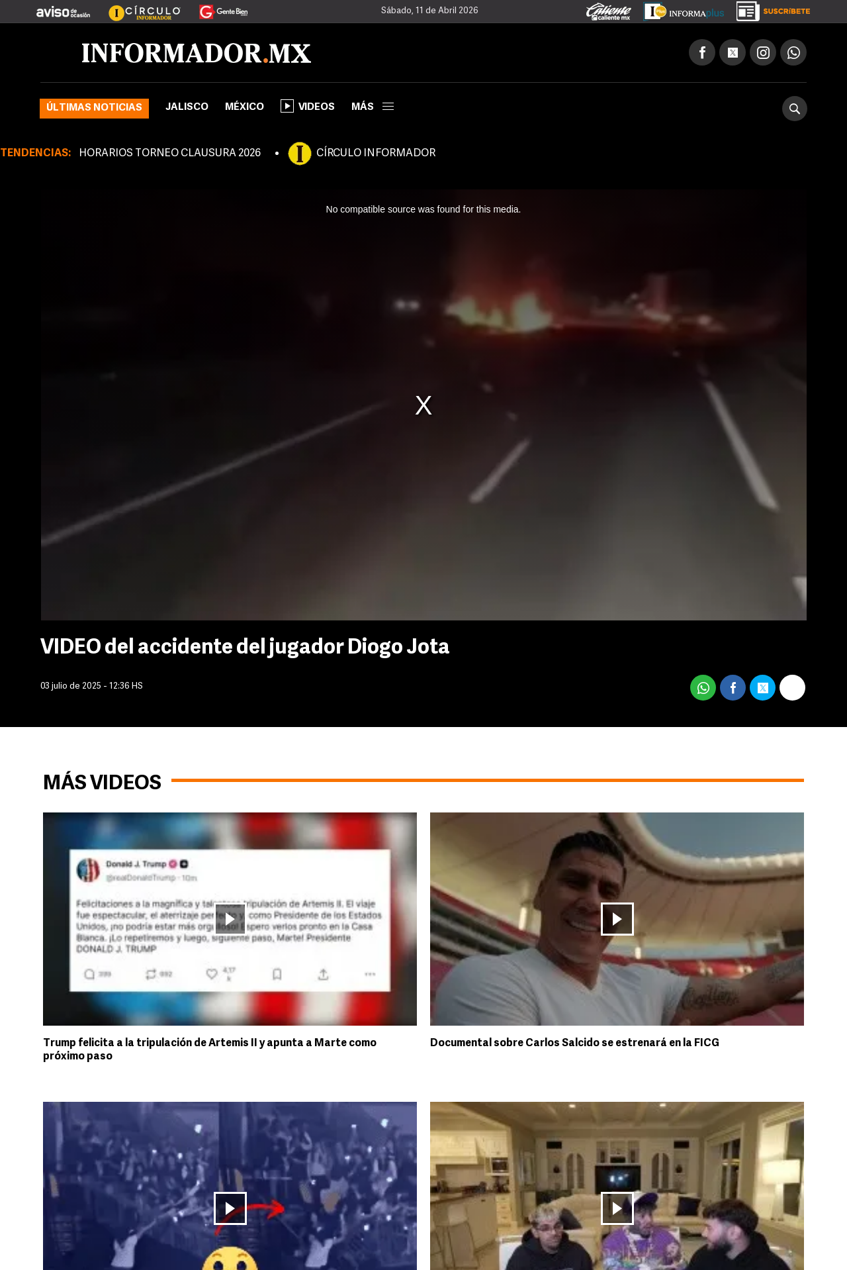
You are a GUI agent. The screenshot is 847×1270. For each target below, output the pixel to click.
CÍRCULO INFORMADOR (375, 153)
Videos (308, 106)
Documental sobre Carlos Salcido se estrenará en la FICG (574, 1043)
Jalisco (186, 108)
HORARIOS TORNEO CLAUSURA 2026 (170, 153)
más (372, 108)
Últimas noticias (94, 108)
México (244, 108)
